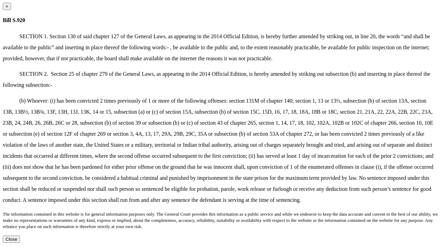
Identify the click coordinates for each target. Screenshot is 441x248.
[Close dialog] (7, 6)
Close (11, 239)
